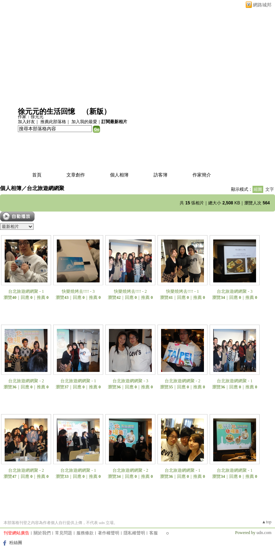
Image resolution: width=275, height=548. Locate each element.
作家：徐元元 (31, 116)
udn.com (263, 532)
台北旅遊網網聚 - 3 (234, 291)
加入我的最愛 (84, 121)
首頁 (36, 175)
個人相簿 (119, 175)
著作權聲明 (108, 532)
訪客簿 (161, 175)
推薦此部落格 (53, 121)
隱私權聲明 (134, 532)
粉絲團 (15, 542)
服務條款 (85, 532)
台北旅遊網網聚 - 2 (26, 380)
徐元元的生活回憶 (46, 111)
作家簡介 (201, 175)
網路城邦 (262, 5)
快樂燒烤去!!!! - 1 (182, 291)
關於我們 (42, 532)
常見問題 (63, 532)
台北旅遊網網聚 (45, 188)
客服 (153, 532)
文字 (269, 189)
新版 (96, 111)
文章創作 (75, 175)
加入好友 (26, 121)
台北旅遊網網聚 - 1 (26, 291)
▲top (266, 521)
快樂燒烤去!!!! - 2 (130, 291)
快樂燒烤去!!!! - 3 (78, 291)
